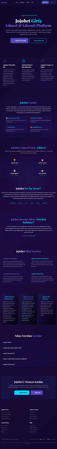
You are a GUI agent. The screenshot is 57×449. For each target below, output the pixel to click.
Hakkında (22, 2)
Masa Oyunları (33, 416)
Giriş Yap (45, 2)
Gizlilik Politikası (33, 427)
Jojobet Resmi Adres (6, 414)
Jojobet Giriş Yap (19, 40)
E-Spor (3, 431)
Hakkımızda (32, 425)
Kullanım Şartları (33, 429)
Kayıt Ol (52, 2)
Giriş (17, 2)
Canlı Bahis (3, 427)
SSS (32, 2)
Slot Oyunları (33, 414)
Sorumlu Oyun (33, 431)
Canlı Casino (33, 412)
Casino (28, 2)
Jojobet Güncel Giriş (6, 412)
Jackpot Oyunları (34, 418)
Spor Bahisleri (4, 425)
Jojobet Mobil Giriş (5, 418)
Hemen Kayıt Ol (38, 40)
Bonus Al (36, 392)
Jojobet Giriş (22, 392)
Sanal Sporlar (4, 429)
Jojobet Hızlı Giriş (5, 416)
